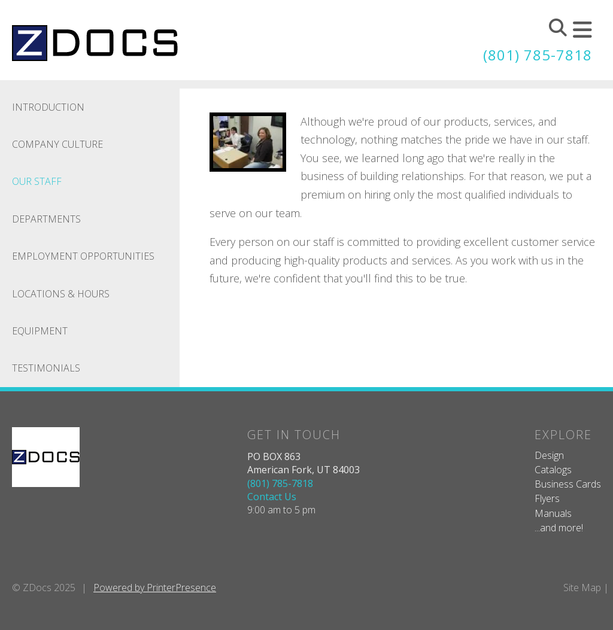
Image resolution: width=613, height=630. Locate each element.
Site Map (582, 587)
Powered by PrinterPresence (154, 587)
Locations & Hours (61, 293)
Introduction (48, 107)
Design (549, 455)
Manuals (553, 513)
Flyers (547, 498)
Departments (46, 219)
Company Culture (57, 144)
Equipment (40, 330)
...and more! (559, 527)
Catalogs (553, 469)
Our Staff (37, 181)
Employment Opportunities (83, 256)
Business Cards (568, 484)
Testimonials (46, 368)
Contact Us (271, 496)
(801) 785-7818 (537, 55)
